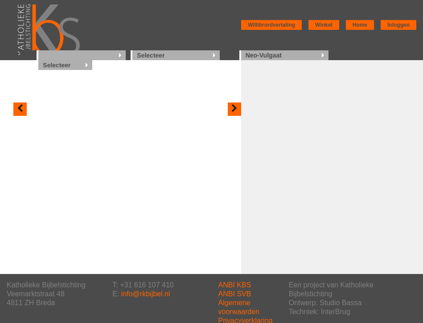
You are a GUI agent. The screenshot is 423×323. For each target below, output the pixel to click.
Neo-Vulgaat (264, 55)
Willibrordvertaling (271, 25)
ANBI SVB (234, 294)
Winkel (324, 25)
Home (360, 25)
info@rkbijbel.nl (145, 294)
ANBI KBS (234, 285)
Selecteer (150, 55)
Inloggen (398, 25)
